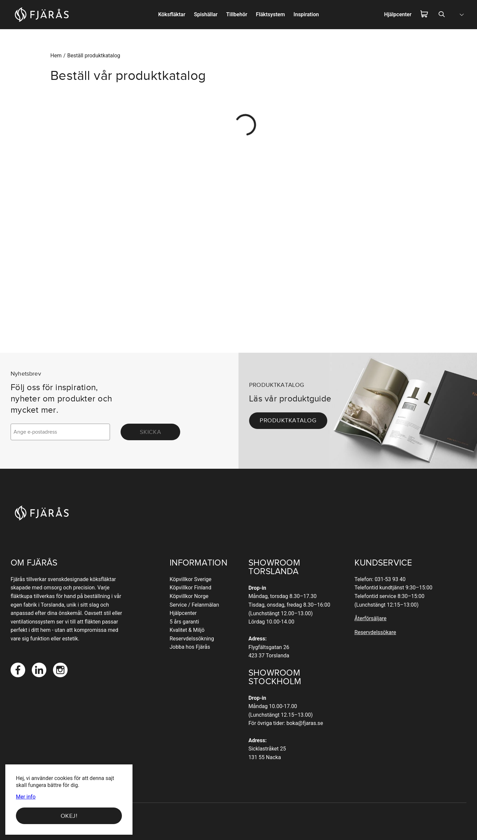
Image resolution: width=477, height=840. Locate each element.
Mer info (25, 797)
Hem (56, 55)
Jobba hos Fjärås (190, 647)
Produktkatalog (288, 420)
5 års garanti (184, 622)
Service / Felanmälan (194, 605)
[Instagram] (60, 670)
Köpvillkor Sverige (190, 579)
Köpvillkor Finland (190, 587)
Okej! (69, 815)
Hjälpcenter (183, 613)
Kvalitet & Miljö (187, 630)
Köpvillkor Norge (189, 596)
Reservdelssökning (192, 638)
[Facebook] (18, 670)
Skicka (150, 432)
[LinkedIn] (39, 670)
